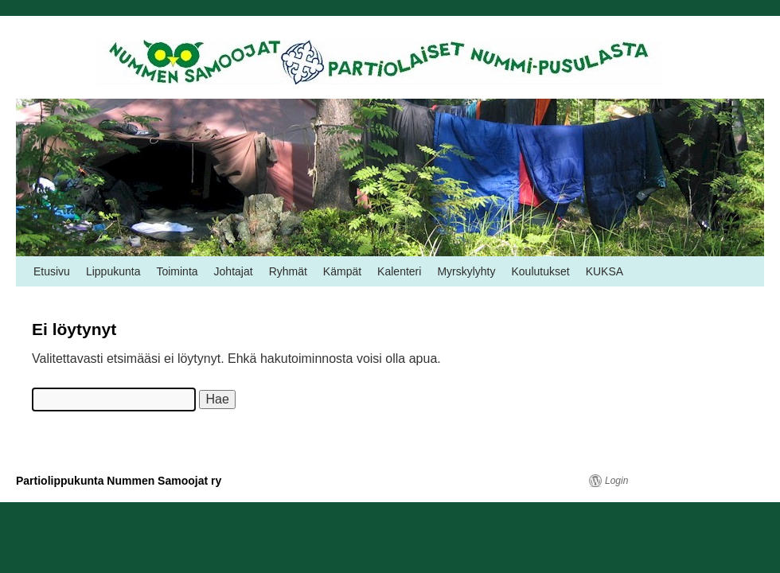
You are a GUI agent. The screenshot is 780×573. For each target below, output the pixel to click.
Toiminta (176, 271)
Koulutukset (541, 271)
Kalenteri (399, 271)
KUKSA (604, 271)
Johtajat (233, 271)
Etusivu (51, 271)
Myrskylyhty (466, 271)
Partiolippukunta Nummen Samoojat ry (118, 480)
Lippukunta (113, 271)
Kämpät (342, 271)
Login (616, 480)
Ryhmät (288, 271)
